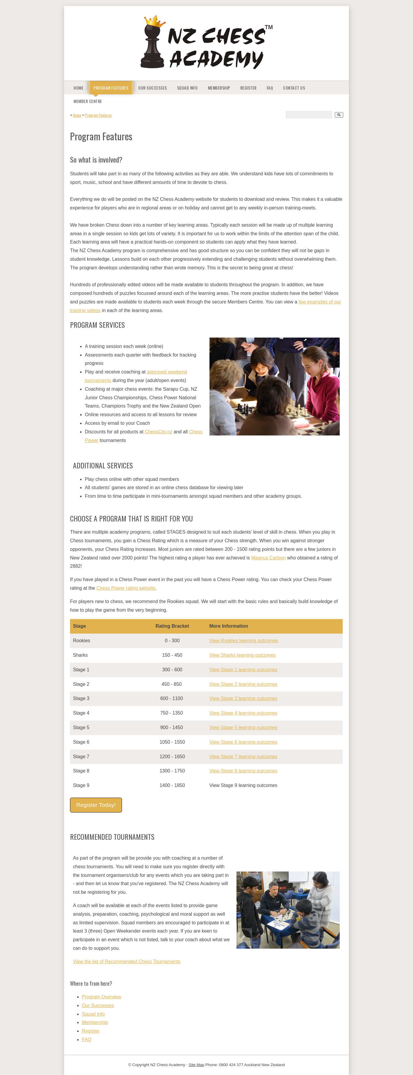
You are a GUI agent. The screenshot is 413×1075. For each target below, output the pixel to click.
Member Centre (88, 101)
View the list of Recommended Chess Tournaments (126, 961)
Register (248, 88)
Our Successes (152, 88)
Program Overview (101, 996)
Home (78, 88)
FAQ (270, 88)
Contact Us (294, 88)
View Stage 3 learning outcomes (243, 698)
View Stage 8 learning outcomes (243, 770)
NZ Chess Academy (167, 1065)
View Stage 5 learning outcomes (243, 727)
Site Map (196, 1065)
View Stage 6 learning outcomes (243, 742)
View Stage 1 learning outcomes (243, 669)
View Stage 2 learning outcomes (243, 684)
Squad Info (187, 88)
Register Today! (96, 805)
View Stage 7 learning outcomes (243, 756)
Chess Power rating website (125, 588)
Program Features (110, 88)
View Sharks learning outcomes (242, 655)
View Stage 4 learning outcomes (243, 712)
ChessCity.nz (158, 431)
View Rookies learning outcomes (243, 640)
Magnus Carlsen (268, 557)
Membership (219, 88)
